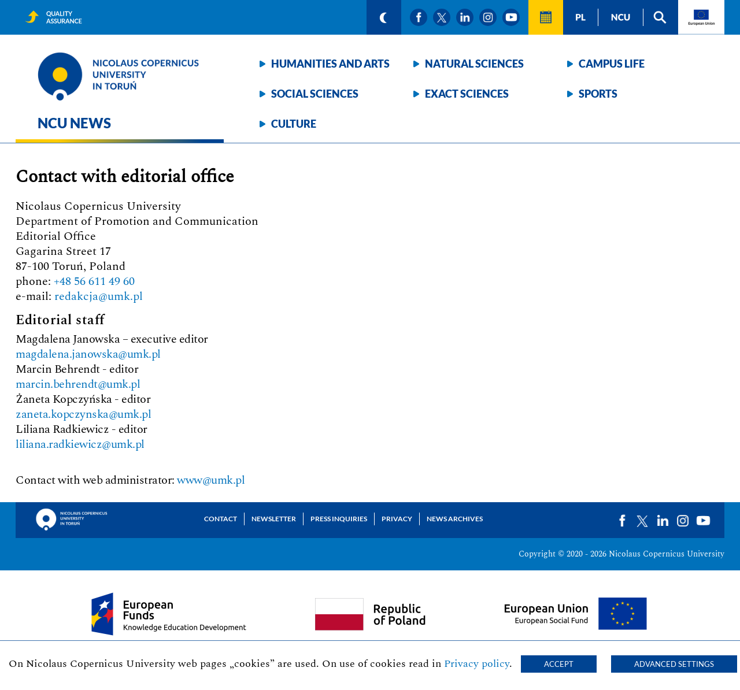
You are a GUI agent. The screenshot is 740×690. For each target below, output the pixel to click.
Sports (598, 93)
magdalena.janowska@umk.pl (88, 354)
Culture (293, 123)
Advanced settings (674, 664)
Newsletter (273, 518)
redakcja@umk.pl (98, 296)
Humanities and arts (330, 63)
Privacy (397, 518)
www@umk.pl (211, 480)
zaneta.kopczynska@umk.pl (83, 414)
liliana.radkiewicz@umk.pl (80, 444)
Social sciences (314, 93)
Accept (559, 664)
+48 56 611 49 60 (94, 281)
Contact (220, 518)
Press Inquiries (338, 518)
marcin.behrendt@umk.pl (78, 384)
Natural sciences (474, 63)
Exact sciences (467, 93)
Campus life (612, 63)
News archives (455, 518)
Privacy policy (476, 664)
